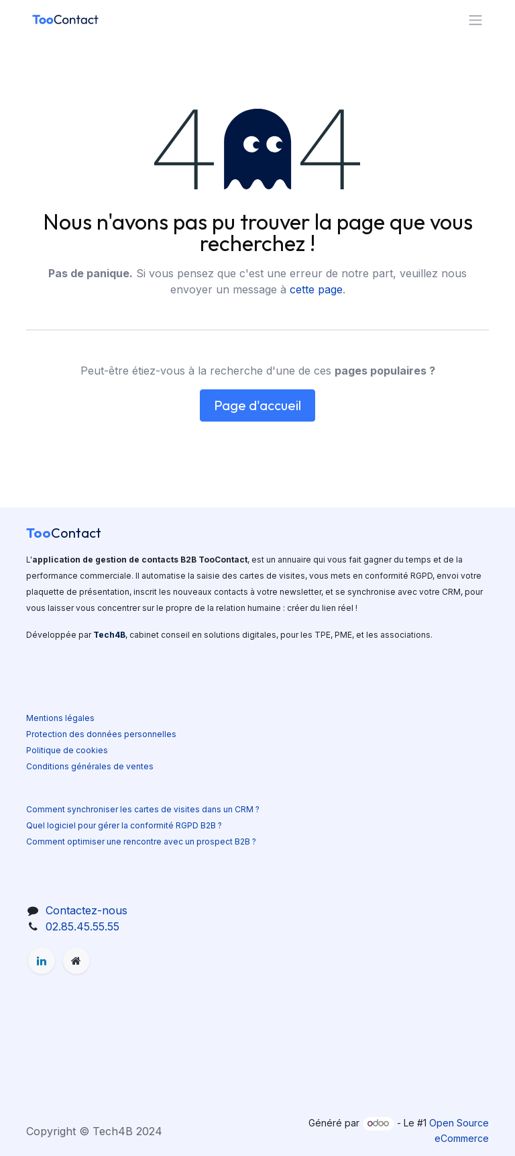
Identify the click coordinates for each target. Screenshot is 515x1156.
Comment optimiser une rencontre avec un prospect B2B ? (141, 841)
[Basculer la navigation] (475, 19)
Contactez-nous (86, 910)
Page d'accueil (257, 405)
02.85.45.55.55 (82, 926)
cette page (316, 289)
